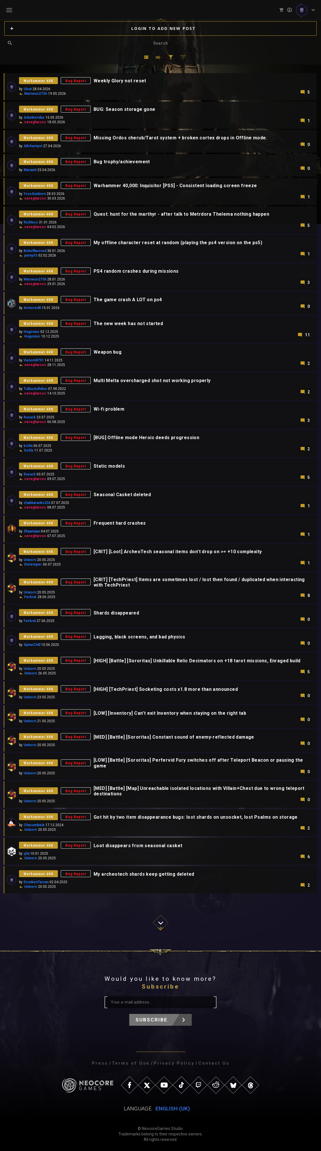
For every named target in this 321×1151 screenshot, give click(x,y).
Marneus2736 (35, 94)
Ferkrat (30, 597)
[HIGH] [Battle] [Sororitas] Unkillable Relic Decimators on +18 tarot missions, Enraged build (197, 660)
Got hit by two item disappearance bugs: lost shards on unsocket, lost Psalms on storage (196, 817)
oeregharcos (35, 122)
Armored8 (32, 308)
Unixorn (30, 560)
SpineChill (32, 645)
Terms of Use (131, 1063)
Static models (109, 466)
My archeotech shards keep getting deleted (144, 874)
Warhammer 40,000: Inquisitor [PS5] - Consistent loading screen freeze (175, 185)
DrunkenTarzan (36, 882)
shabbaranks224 (37, 503)
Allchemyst (33, 146)
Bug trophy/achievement (122, 161)
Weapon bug (107, 352)
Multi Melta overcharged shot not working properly (152, 380)
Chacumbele (34, 825)
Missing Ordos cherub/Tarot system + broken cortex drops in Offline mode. (180, 138)
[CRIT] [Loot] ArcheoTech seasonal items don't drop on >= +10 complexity (178, 551)
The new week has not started (128, 323)
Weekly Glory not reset (120, 81)
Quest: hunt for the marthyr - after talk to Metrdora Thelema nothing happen (181, 214)
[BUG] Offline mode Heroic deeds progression (146, 437)
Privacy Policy (174, 1063)
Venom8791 (34, 360)
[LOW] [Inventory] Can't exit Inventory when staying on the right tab (170, 713)
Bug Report (75, 81)
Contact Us (213, 1063)
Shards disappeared (116, 613)
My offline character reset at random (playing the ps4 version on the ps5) (178, 242)
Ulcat (28, 89)
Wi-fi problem (109, 409)
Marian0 (30, 170)
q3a (26, 854)
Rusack (30, 417)
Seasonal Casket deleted (122, 494)
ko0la (28, 446)
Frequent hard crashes (120, 523)
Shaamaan (32, 531)
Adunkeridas (34, 117)
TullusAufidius (35, 389)
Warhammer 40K (38, 81)
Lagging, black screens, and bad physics (139, 637)
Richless (31, 222)
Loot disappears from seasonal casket (138, 845)
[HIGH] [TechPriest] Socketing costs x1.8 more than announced (166, 689)
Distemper (33, 564)
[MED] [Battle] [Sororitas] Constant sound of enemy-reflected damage (174, 737)
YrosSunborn (35, 194)
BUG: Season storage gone (124, 109)
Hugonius (31, 332)
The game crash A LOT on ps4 (128, 299)
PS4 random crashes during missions (136, 271)
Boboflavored (35, 251)
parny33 (30, 255)
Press (100, 1063)
